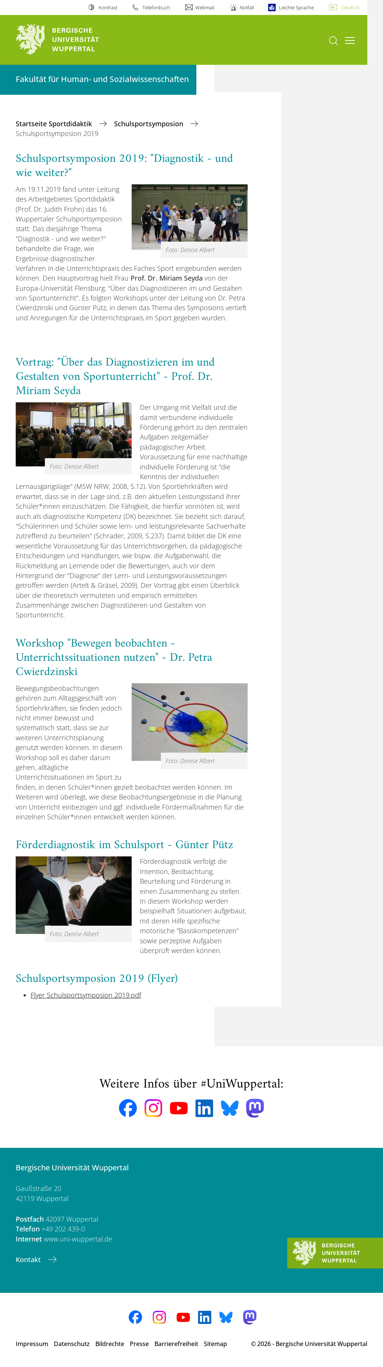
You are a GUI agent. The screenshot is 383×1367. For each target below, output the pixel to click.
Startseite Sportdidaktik (55, 123)
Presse (139, 1344)
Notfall (247, 7)
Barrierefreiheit (176, 1344)
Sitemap (215, 1344)
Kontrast (108, 7)
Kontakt (29, 1259)
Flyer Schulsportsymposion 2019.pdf (86, 995)
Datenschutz (72, 1344)
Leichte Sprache (296, 7)
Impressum (32, 1344)
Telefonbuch (156, 7)
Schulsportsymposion (149, 123)
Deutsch (351, 7)
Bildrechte (109, 1344)
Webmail (204, 7)
